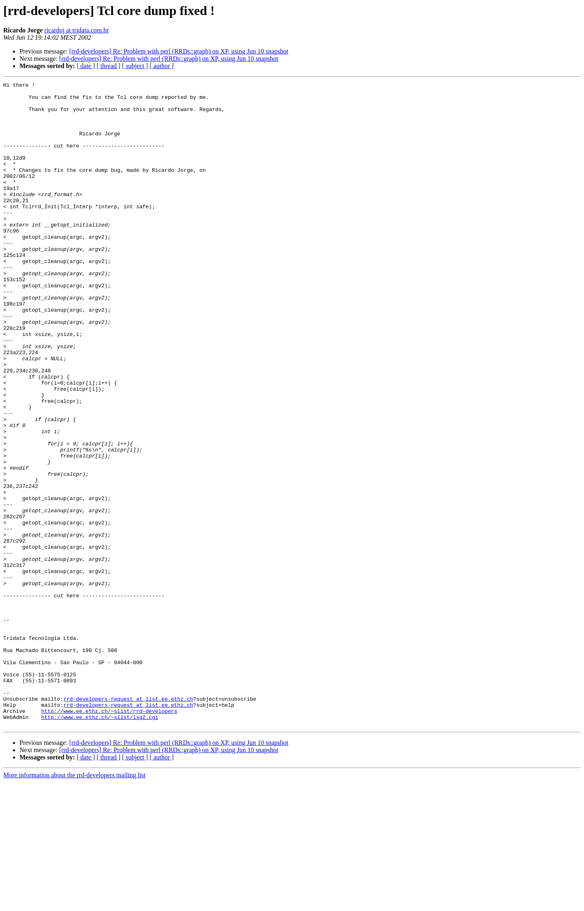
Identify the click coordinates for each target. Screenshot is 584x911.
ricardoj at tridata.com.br (76, 30)
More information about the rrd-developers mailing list (74, 903)
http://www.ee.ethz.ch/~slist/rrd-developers (109, 837)
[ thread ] (108, 65)
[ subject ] (135, 65)
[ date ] (86, 65)
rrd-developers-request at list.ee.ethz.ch (128, 822)
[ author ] (162, 65)
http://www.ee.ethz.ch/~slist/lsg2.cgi (100, 844)
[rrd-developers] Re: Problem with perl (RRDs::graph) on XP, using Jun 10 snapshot (178, 51)
